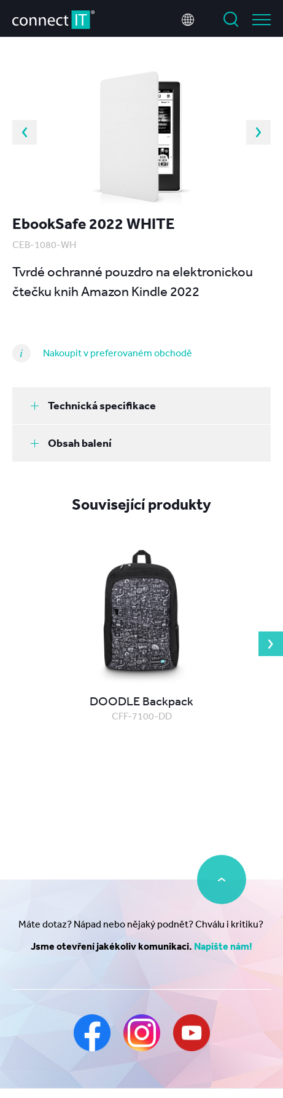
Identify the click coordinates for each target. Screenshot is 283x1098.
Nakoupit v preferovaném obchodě (117, 353)
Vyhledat (231, 19)
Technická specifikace (93, 405)
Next (258, 132)
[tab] (141, 405)
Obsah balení (71, 443)
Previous (24, 132)
